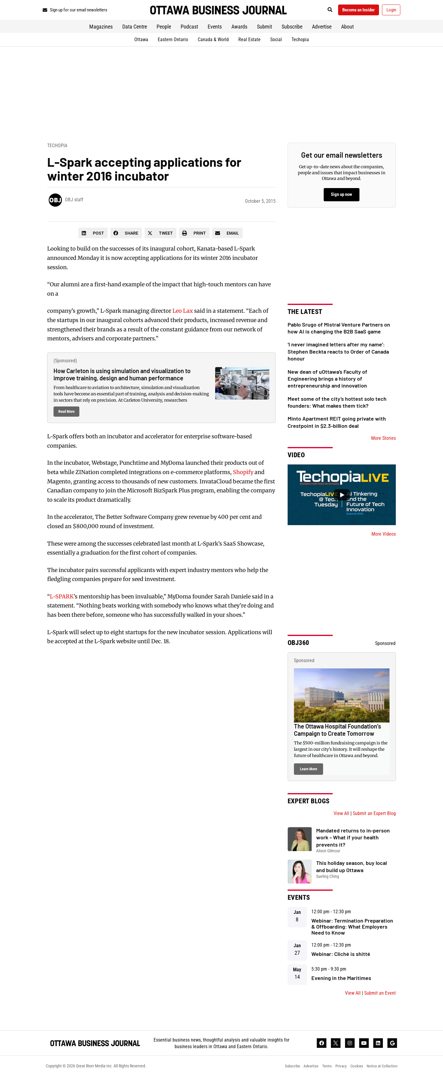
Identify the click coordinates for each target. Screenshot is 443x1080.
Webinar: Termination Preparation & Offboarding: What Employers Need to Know (352, 928)
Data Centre (134, 29)
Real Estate (249, 41)
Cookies (353, 1069)
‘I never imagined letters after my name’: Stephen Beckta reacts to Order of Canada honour (338, 353)
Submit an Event (380, 995)
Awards (239, 29)
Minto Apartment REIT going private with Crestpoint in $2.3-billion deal (337, 424)
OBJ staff (74, 202)
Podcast (189, 29)
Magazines (101, 29)
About (347, 29)
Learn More (308, 771)
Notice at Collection (381, 1069)
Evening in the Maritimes (341, 979)
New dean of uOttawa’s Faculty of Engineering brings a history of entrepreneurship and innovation (327, 380)
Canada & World (213, 41)
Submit (264, 29)
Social (276, 41)
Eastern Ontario (173, 41)
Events (215, 29)
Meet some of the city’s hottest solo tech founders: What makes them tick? (337, 404)
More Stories (383, 440)
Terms (321, 1069)
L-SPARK (62, 598)
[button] (322, 11)
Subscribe (292, 29)
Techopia (300, 41)
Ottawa (141, 41)
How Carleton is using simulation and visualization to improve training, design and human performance (122, 376)
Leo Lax (183, 312)
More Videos (383, 536)
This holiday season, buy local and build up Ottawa (351, 868)
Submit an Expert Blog (374, 815)
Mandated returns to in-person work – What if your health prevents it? (353, 839)
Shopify (243, 474)
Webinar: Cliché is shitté (340, 956)
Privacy (337, 1069)
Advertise (321, 29)
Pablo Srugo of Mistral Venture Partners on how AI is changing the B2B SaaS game (339, 329)
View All (341, 815)
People (164, 29)
